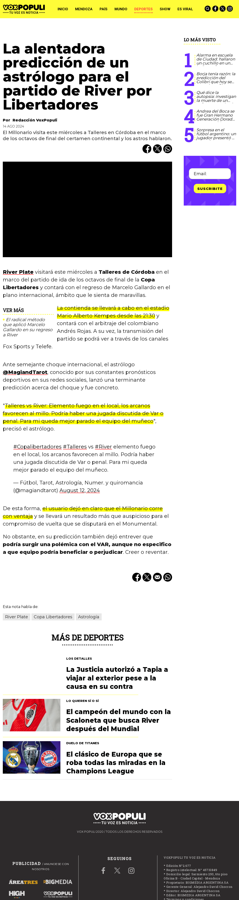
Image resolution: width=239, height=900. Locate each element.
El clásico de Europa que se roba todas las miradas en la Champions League (116, 762)
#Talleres (75, 447)
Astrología (88, 616)
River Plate (18, 272)
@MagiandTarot (25, 372)
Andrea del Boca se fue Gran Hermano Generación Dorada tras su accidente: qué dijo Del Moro (215, 119)
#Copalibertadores (37, 447)
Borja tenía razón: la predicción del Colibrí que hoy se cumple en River (215, 79)
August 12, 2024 (79, 490)
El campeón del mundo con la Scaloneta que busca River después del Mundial (118, 720)
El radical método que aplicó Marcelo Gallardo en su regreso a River (27, 327)
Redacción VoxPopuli (35, 120)
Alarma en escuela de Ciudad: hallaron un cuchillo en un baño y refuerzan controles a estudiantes (215, 65)
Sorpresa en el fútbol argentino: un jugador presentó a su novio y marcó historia (216, 138)
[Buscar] (207, 9)
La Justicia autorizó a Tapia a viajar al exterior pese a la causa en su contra (117, 677)
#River (103, 447)
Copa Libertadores (53, 616)
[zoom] (87, 209)
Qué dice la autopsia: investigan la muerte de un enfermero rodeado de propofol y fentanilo (216, 102)
